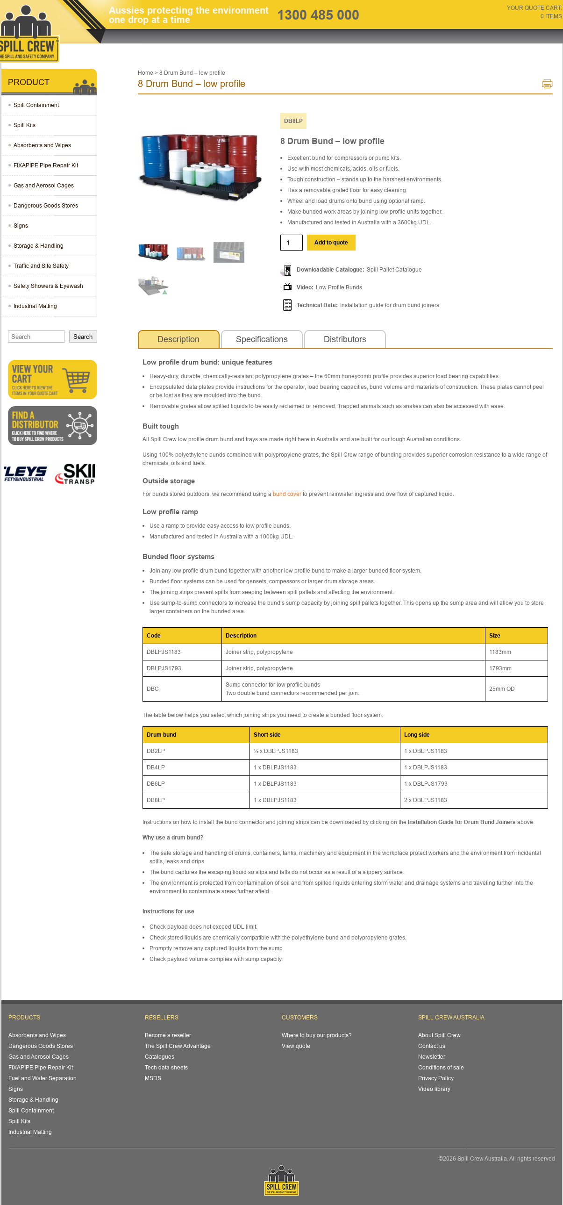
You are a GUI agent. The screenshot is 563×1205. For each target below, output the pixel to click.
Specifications (262, 339)
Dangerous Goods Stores (46, 205)
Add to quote (331, 242)
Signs (21, 225)
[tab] (179, 339)
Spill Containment (36, 104)
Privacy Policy (436, 1078)
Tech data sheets (166, 1067)
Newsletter (431, 1056)
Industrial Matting (35, 305)
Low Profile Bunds (339, 287)
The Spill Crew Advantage (178, 1045)
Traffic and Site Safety (41, 265)
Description (178, 339)
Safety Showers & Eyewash (48, 285)
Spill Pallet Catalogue (394, 269)
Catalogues (159, 1056)
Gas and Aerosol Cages (44, 185)
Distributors (345, 339)
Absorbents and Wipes (42, 145)
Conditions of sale (441, 1067)
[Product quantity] (291, 243)
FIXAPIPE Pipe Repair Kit (46, 165)
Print (547, 86)
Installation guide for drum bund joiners (389, 304)
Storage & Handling (39, 245)
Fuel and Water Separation (42, 1078)
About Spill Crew (439, 1035)
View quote (296, 1045)
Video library (434, 1088)
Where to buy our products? (317, 1035)
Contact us (431, 1045)
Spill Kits (25, 125)
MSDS (153, 1078)
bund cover (287, 493)
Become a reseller (168, 1035)
